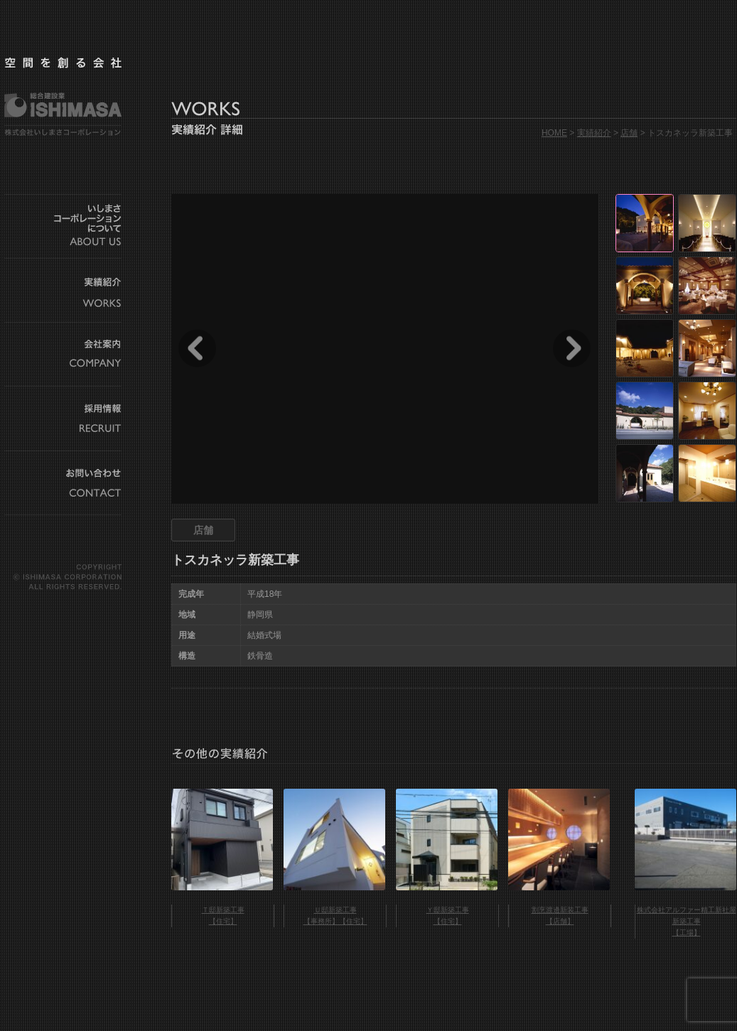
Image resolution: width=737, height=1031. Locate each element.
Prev (197, 348)
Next (572, 348)
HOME (554, 133)
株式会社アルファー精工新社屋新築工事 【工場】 (686, 921)
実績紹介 (594, 133)
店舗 (629, 133)
